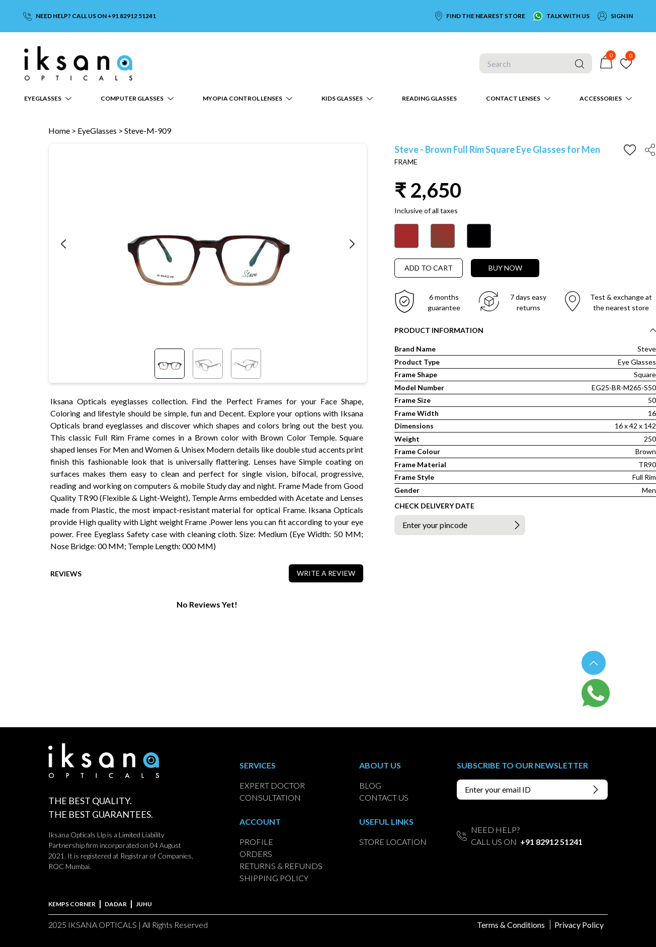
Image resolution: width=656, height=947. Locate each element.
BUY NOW (505, 268)
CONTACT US (383, 797)
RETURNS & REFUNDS (280, 866)
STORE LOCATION (393, 841)
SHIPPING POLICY (273, 878)
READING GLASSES (429, 98)
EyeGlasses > (100, 130)
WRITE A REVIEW (326, 573)
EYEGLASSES (42, 98)
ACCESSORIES (601, 98)
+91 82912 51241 (551, 841)
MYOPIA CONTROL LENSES (242, 98)
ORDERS (255, 853)
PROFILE (256, 841)
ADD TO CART (428, 268)
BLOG (370, 785)
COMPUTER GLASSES (132, 98)
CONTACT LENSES (513, 98)
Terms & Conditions (511, 924)
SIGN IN (622, 16)
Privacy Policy (579, 924)
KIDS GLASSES (342, 98)
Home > (62, 130)
